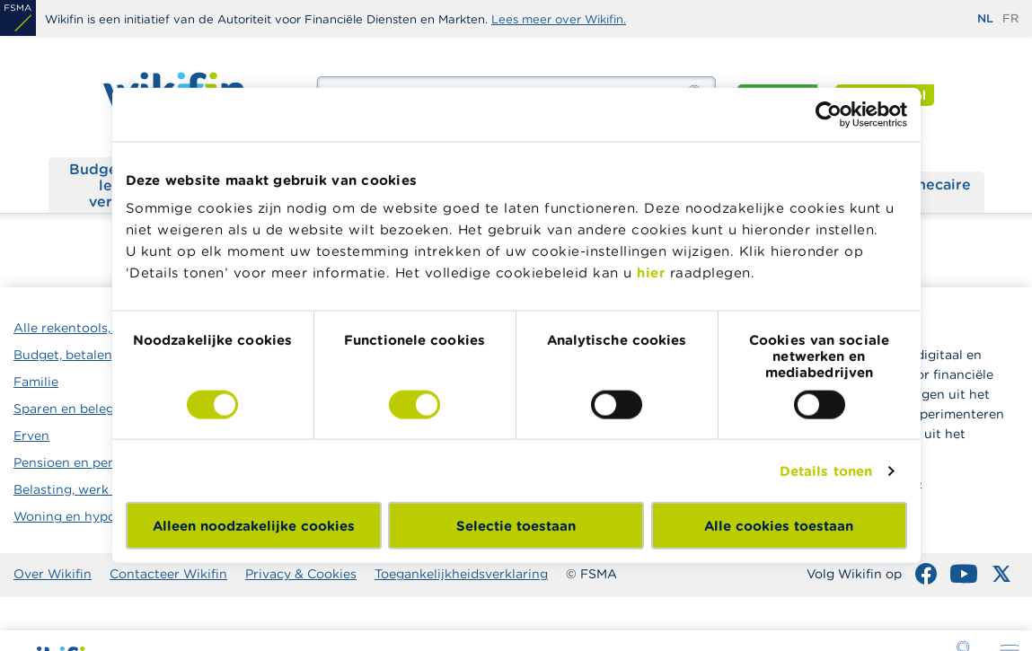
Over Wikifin (52, 574)
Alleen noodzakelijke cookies (254, 525)
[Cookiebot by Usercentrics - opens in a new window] (828, 114)
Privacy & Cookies (301, 574)
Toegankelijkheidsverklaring (461, 574)
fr (1010, 18)
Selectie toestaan (516, 525)
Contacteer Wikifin (168, 574)
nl (985, 18)
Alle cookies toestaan (778, 525)
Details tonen (826, 470)
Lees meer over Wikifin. (558, 19)
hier (651, 272)
